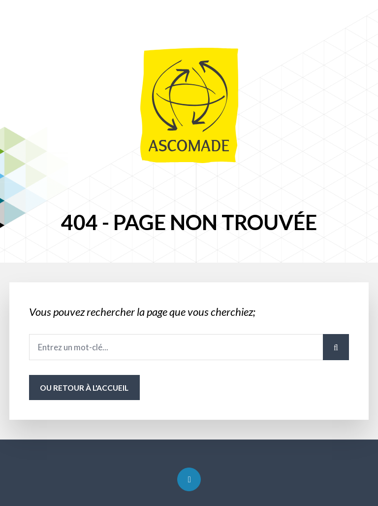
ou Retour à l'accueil (84, 387)
